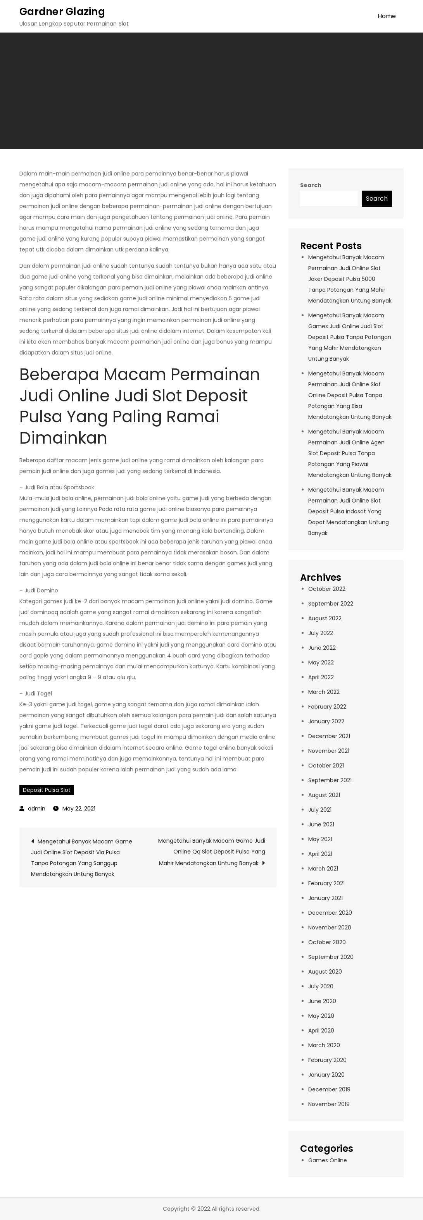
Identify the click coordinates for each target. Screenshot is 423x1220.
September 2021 (330, 780)
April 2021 (320, 854)
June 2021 (321, 824)
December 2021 (329, 736)
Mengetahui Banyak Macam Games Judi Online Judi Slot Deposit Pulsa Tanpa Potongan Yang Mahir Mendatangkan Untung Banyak (349, 337)
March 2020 (324, 1045)
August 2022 (325, 618)
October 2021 (326, 765)
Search (310, 185)
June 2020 (322, 1001)
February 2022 (327, 707)
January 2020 (326, 1075)
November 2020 (329, 927)
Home (387, 16)
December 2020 (330, 913)
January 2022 (326, 721)
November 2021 (328, 751)
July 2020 (320, 986)
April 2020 (321, 1030)
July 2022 (320, 633)
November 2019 (329, 1104)
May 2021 (320, 839)
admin (36, 808)
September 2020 (331, 957)
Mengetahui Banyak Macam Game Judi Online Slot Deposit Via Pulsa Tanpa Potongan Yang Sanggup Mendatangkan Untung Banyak (81, 858)
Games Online (327, 1160)
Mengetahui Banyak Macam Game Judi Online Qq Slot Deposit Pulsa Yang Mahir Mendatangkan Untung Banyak (211, 852)
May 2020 (321, 1016)
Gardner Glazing (62, 12)
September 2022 (330, 603)
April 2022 (321, 677)
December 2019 (329, 1089)
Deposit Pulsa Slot (47, 790)
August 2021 (324, 795)
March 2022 (324, 692)
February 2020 (327, 1060)
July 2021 (319, 810)
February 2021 (326, 883)
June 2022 (322, 648)
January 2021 (325, 898)
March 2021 (323, 868)
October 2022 (326, 589)
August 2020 (325, 972)
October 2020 (327, 942)
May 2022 (321, 662)
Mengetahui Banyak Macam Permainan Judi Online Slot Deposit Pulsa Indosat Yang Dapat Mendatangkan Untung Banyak (348, 511)
